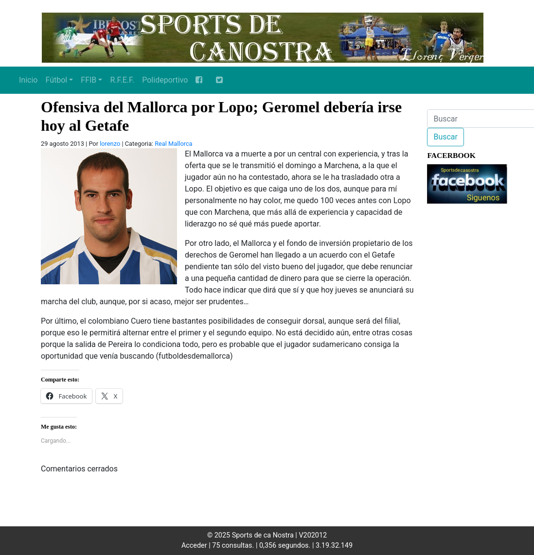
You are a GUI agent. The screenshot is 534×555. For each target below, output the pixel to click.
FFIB (88, 80)
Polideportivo (165, 80)
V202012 (313, 535)
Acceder (194, 545)
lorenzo (110, 143)
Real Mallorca (173, 143)
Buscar (445, 136)
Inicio (28, 80)
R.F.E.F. (122, 80)
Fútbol (56, 80)
